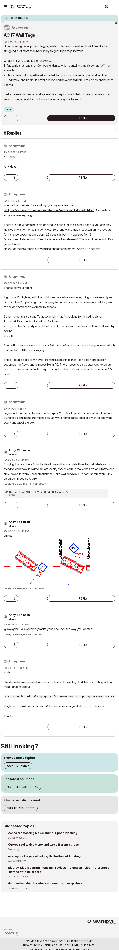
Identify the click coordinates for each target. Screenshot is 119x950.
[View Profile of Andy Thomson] (19, 450)
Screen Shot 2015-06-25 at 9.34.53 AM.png (36, 492)
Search (94, 6)
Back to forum (18, 765)
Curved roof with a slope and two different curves (43, 844)
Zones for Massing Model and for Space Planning (42, 833)
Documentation (17, 837)
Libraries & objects (19, 888)
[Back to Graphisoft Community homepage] (21, 6)
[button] (7, 118)
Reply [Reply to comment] (83, 177)
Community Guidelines (80, 945)
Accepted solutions (22, 787)
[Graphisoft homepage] (101, 922)
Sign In (113, 6)
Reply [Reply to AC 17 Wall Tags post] (83, 118)
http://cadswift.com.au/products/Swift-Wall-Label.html (49, 210)
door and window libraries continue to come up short (45, 883)
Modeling (13, 849)
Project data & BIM (18, 876)
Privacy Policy (32, 945)
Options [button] (113, 17)
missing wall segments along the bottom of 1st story (44, 856)
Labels (9, 109)
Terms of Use (53, 945)
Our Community (17, 860)
